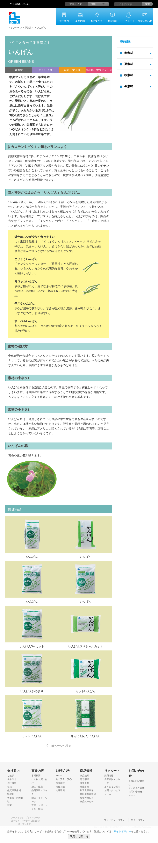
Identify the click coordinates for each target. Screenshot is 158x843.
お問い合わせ (144, 21)
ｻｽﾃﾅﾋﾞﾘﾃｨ (96, 21)
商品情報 (112, 21)
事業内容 (80, 21)
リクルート (128, 21)
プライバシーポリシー (115, 820)
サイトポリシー (139, 820)
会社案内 (64, 21)
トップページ (15, 27)
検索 (147, 4)
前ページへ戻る (61, 745)
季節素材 (29, 27)
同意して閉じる (79, 836)
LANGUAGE (21, 4)
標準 (93, 4)
